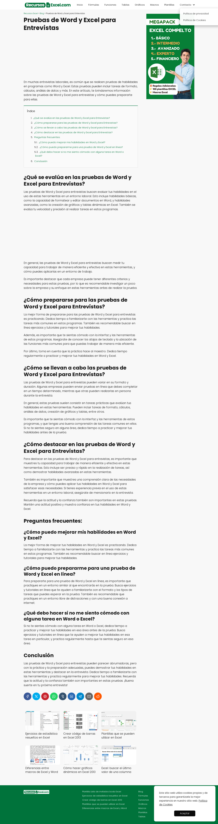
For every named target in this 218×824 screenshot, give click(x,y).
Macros (154, 4)
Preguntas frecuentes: (47, 137)
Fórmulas (93, 4)
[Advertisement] (81, 56)
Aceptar (185, 813)
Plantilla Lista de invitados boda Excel (101, 791)
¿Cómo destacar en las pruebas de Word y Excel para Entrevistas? (73, 132)
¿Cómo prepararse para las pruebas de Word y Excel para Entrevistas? (76, 122)
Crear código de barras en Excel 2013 (102, 799)
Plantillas (169, 4)
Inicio (80, 4)
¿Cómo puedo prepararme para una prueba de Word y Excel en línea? (81, 147)
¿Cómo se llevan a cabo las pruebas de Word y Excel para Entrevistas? (76, 127)
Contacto (185, 4)
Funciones (110, 4)
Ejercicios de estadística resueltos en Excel (104, 795)
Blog (140, 791)
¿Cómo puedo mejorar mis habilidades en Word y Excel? (72, 142)
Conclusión (40, 161)
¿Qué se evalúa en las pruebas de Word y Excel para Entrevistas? (71, 118)
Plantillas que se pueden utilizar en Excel (103, 804)
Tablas (125, 4)
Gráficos (140, 4)
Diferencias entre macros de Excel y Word (104, 808)
